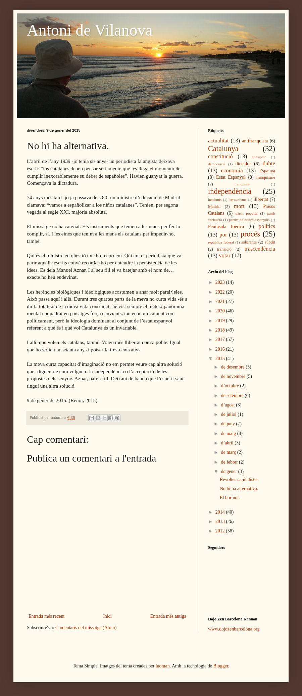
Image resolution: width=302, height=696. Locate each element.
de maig (229, 433)
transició (224, 249)
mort (239, 206)
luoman (163, 665)
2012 (220, 530)
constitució (220, 156)
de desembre (233, 366)
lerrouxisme (237, 200)
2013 (220, 521)
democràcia (216, 164)
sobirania (249, 242)
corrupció (259, 157)
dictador (243, 163)
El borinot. (230, 497)
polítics (267, 226)
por (223, 234)
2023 (220, 282)
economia (232, 170)
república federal (221, 242)
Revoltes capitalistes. (239, 479)
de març (229, 452)
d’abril (228, 442)
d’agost (228, 404)
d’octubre (230, 385)
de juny (228, 423)
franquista (242, 184)
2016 (220, 349)
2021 (220, 301)
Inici (107, 616)
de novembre (233, 376)
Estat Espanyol (231, 177)
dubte (269, 163)
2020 (220, 310)
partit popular (247, 213)
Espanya (267, 170)
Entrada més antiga (168, 616)
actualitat (218, 140)
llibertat (261, 199)
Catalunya (223, 148)
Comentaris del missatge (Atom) (85, 627)
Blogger (220, 665)
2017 (220, 339)
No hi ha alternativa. (239, 488)
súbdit (270, 242)
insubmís (214, 200)
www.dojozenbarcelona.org (234, 629)
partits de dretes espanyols (249, 220)
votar (224, 255)
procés (250, 234)
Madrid (214, 206)
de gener (229, 471)
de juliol (229, 414)
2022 (220, 292)
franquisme (265, 177)
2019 (220, 320)
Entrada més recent (46, 616)
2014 (220, 512)
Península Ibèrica (226, 226)
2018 (220, 330)
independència (229, 191)
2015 (220, 358)
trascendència (260, 249)
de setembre (233, 395)
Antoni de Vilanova (90, 30)
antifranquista (255, 140)
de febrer (230, 462)
